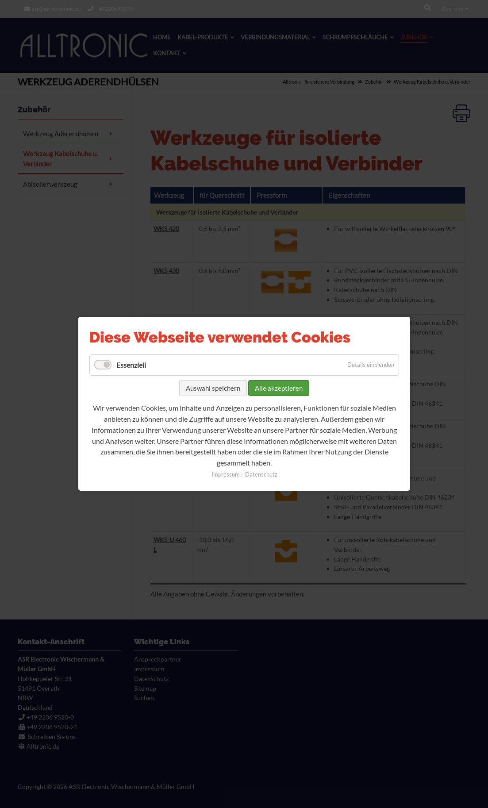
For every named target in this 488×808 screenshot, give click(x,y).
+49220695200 (114, 8)
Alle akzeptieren (279, 388)
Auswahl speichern (213, 388)
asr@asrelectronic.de (56, 8)
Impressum (225, 474)
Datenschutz (261, 474)
